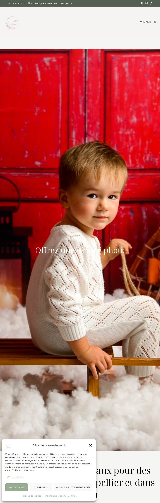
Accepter (16, 487)
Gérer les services (15, 477)
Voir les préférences (73, 487)
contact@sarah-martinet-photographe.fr (52, 3)
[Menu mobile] (146, 22)
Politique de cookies (31, 495)
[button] (90, 445)
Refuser (41, 487)
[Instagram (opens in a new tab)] (146, 3)
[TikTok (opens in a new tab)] (150, 3)
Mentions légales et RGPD (56, 495)
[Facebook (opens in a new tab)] (142, 3)
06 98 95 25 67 (18, 3)
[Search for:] (154, 22)
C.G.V (74, 495)
